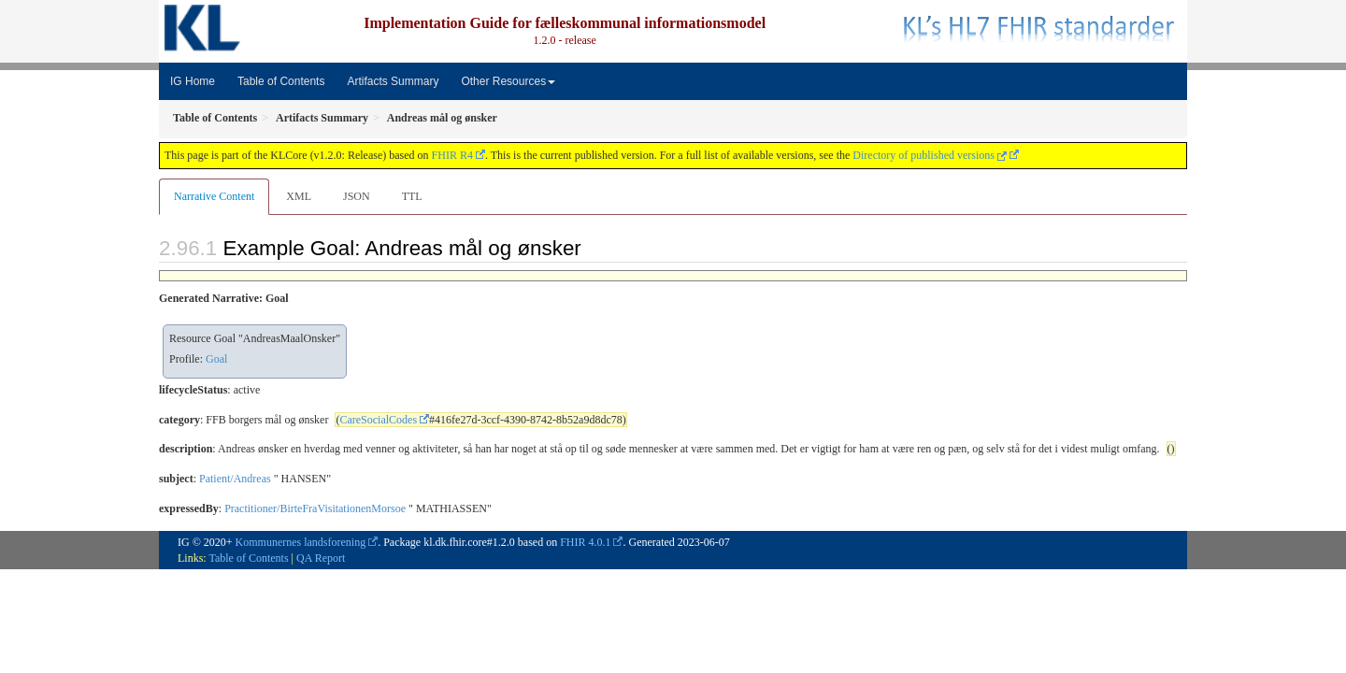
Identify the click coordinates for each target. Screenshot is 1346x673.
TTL (412, 196)
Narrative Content (214, 196)
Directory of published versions (929, 155)
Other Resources (508, 81)
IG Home (192, 81)
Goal (216, 358)
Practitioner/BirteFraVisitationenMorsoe (315, 508)
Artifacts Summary (392, 81)
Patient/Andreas (235, 478)
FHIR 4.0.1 (585, 542)
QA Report (320, 558)
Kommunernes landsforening (301, 542)
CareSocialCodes (378, 419)
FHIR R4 (452, 155)
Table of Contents (280, 81)
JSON (356, 196)
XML (298, 196)
